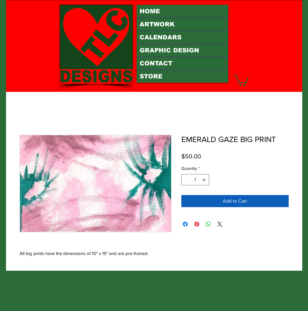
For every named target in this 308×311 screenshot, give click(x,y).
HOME (150, 11)
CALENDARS (160, 37)
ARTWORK (157, 24)
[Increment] (204, 179)
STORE (151, 76)
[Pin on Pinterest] (196, 224)
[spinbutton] (195, 179)
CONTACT (156, 63)
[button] (241, 80)
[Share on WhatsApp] (208, 224)
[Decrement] (186, 179)
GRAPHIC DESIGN (169, 50)
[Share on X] (219, 224)
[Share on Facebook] (185, 224)
